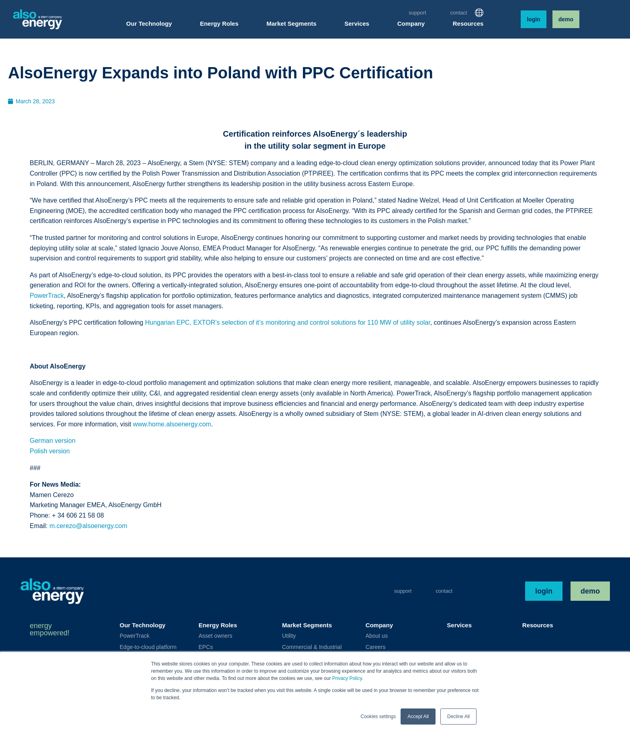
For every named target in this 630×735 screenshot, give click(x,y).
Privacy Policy (347, 678)
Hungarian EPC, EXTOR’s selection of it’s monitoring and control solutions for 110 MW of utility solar (287, 322)
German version (53, 440)
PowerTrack (47, 295)
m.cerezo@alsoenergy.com (88, 525)
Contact (458, 13)
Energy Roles (217, 625)
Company (379, 625)
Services (459, 625)
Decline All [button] (458, 716)
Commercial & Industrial (312, 647)
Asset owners (215, 636)
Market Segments (307, 625)
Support (417, 13)
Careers (376, 647)
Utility (289, 636)
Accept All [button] (418, 716)
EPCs (205, 647)
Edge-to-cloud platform (148, 647)
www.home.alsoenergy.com (172, 424)
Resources (537, 625)
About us (377, 636)
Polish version (50, 451)
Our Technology (143, 625)
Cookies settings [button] (378, 716)
